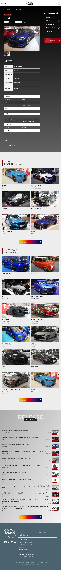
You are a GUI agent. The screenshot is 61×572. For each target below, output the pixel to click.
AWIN (3, 476)
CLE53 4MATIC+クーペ (36, 367)
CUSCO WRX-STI (6, 344)
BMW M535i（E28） (36, 208)
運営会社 (27, 565)
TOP (4, 9)
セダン (24, 22)
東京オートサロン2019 (10, 145)
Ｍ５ (17, 9)
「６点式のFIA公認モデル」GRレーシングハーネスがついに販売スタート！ (20, 439)
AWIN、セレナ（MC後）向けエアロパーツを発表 (14, 474)
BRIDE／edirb (5, 469)
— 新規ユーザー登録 (42, 535)
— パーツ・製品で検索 (23, 538)
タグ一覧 (15, 565)
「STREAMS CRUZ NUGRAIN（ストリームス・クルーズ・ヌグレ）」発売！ (21, 467)
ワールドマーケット (6, 434)
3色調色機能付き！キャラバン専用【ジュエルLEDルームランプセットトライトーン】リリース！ (25, 453)
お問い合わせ (21, 565)
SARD (3, 441)
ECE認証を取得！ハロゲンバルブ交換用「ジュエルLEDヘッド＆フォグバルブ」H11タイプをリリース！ (26, 495)
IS (2, 297)
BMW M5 (4, 185)
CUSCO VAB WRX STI (7, 274)
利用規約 (41, 565)
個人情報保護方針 (34, 565)
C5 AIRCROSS (5, 320)
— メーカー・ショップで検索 (25, 535)
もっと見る (24, 243)
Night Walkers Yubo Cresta (38, 320)
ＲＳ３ (32, 344)
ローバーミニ (34, 274)
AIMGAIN (4, 491)
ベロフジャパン (5, 483)
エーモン (4, 512)
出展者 (46, 565)
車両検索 (8, 9)
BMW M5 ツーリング (36, 185)
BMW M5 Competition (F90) (9, 231)
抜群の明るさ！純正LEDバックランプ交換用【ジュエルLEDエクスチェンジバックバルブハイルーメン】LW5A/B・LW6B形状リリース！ (26, 502)
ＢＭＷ (13, 9)
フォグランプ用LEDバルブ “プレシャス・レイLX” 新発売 (16, 481)
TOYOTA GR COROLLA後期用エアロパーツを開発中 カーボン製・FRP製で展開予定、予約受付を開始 (26, 488)
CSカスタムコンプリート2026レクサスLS (12, 390)
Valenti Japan (5, 455)
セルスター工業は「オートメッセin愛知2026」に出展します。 (17, 446)
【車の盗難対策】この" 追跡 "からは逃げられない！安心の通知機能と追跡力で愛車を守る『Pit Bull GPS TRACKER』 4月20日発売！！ (25, 509)
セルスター (4, 448)
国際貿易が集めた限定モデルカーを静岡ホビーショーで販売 (16, 460)
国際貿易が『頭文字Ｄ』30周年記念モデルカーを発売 (15, 432)
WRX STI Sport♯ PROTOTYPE (39, 297)
